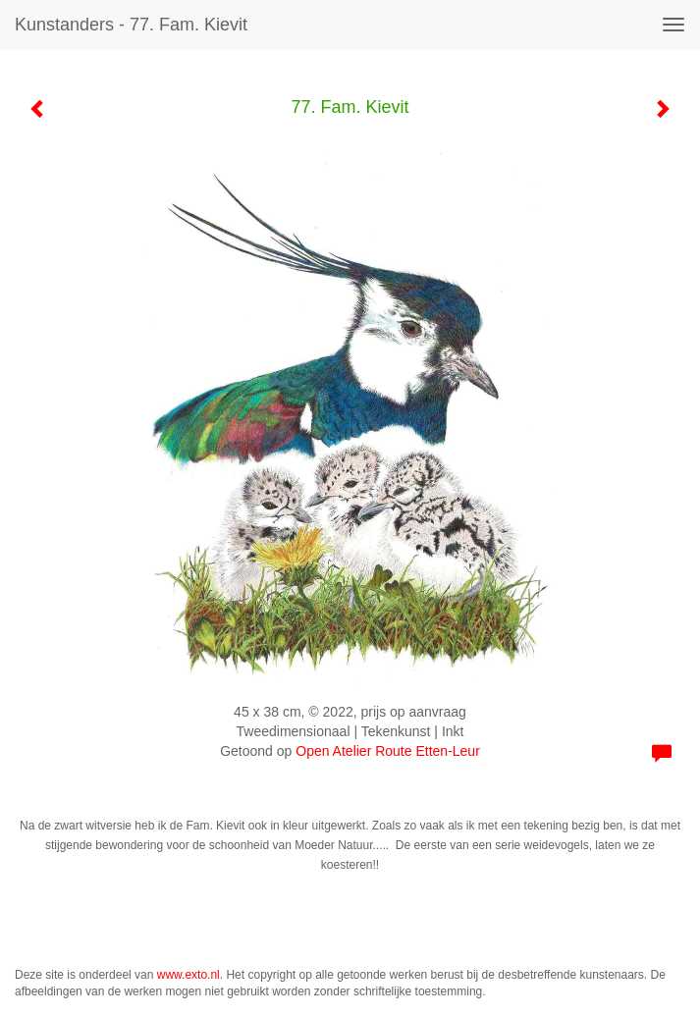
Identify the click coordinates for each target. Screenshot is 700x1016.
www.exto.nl (188, 975)
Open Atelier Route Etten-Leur (388, 751)
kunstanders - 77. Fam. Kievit (131, 24)
